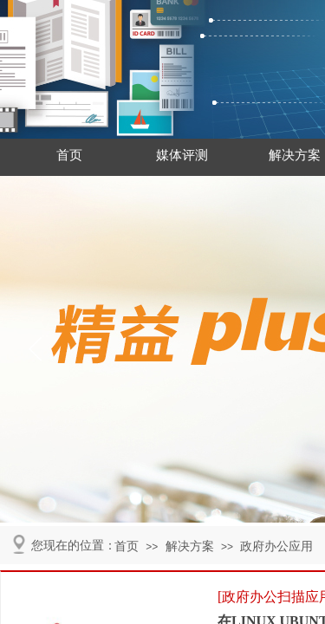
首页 (69, 155)
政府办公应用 (276, 546)
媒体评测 (182, 155)
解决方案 (190, 546)
